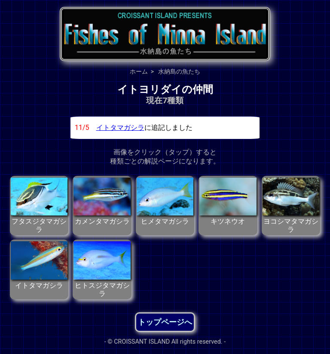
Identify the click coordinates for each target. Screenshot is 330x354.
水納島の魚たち (179, 71)
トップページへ (165, 321)
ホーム (139, 71)
